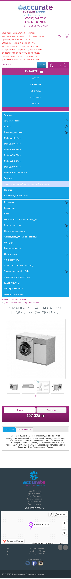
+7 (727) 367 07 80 (35, 18)
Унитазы (36, 115)
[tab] (9, 429)
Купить (20, 410)
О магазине (37, 499)
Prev (60, 547)
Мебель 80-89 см (12, 161)
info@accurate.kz (37, 548)
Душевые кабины (36, 120)
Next (65, 547)
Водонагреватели (12, 248)
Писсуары (9, 242)
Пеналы (8, 190)
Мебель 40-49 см (12, 138)
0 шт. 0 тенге (63, 65)
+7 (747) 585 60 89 (35, 22)
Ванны (36, 126)
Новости (35, 78)
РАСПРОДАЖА (12, 283)
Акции (35, 104)
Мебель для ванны (36, 132)
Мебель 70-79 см (12, 155)
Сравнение (51, 410)
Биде (36, 213)
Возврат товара (34, 508)
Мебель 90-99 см (12, 167)
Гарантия (37, 502)
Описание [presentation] (9, 429)
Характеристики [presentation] (24, 429)
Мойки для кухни (36, 225)
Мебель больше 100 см (15, 173)
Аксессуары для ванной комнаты (36, 236)
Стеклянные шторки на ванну (18, 266)
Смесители (36, 208)
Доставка (35, 91)
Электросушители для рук (17, 277)
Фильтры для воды (13, 294)
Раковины (36, 202)
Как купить (35, 85)
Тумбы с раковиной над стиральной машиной (26, 184)
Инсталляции (36, 254)
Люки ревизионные (13, 289)
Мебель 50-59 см (12, 144)
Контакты (35, 97)
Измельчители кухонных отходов (20, 220)
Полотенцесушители (36, 231)
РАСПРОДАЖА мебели (16, 196)
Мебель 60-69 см (12, 150)
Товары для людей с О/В (36, 271)
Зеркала (8, 178)
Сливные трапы (12, 260)
